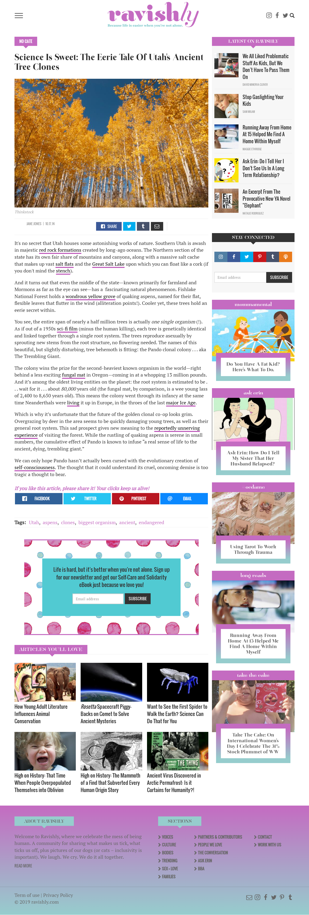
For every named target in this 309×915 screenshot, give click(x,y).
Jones (37, 223)
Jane (30, 223)
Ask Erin (253, 393)
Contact (265, 837)
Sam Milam (249, 112)
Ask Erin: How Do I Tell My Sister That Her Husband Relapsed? (253, 458)
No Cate (25, 41)
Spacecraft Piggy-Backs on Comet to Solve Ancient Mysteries (106, 714)
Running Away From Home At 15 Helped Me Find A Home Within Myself (267, 134)
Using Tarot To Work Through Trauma (253, 549)
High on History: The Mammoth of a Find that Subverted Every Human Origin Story (110, 782)
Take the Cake (253, 675)
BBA (201, 869)
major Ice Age (181, 402)
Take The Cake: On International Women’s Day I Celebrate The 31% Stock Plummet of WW (253, 743)
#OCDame (253, 487)
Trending (169, 861)
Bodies (167, 853)
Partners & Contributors (220, 837)
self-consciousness (34, 467)
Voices (167, 837)
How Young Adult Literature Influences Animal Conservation (41, 714)
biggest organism (97, 522)
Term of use (27, 895)
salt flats (65, 264)
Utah (34, 522)
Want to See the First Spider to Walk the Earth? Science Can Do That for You (177, 714)
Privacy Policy (58, 895)
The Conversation (213, 853)
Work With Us (269, 845)
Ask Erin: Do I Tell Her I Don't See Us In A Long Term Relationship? (263, 168)
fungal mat (73, 375)
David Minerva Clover (255, 84)
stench (63, 270)
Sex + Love (170, 869)
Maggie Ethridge (252, 149)
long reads (253, 575)
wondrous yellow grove (90, 296)
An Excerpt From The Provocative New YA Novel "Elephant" (266, 198)
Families (169, 876)
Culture (169, 845)
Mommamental (253, 304)
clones (68, 522)
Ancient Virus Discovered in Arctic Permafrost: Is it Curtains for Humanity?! (174, 782)
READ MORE (23, 866)
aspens (50, 522)
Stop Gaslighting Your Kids (263, 100)
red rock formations (60, 250)
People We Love (210, 845)
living (73, 402)
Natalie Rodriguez (253, 213)
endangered (151, 522)
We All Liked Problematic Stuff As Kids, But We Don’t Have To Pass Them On (266, 66)
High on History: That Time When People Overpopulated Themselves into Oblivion (42, 782)
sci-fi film (67, 328)
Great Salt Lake (108, 264)
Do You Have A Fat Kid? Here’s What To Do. (253, 367)
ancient (127, 522)
